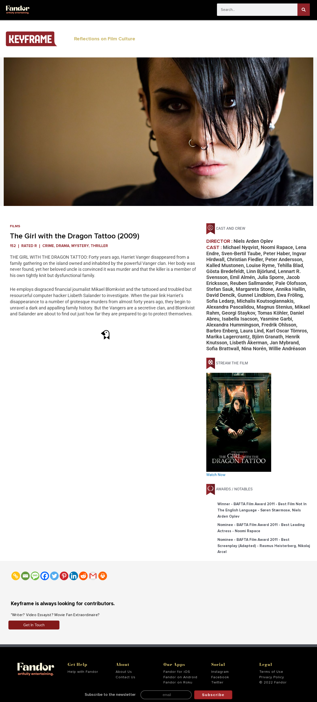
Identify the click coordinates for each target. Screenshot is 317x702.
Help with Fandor (83, 672)
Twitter (217, 682)
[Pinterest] (64, 576)
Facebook (220, 677)
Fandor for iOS (176, 672)
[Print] (102, 576)
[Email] (25, 576)
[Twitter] (54, 576)
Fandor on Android (180, 677)
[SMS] (35, 576)
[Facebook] (44, 576)
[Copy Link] (15, 576)
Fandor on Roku (177, 682)
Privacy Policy (271, 677)
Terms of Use (271, 672)
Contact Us (125, 677)
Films (15, 226)
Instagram (220, 672)
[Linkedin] (73, 576)
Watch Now (215, 475)
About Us (124, 672)
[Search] (303, 9)
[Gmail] (93, 576)
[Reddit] (83, 576)
